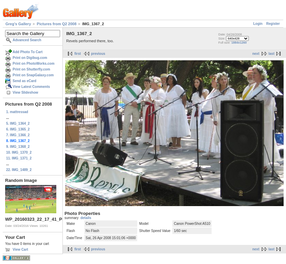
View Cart (20, 249)
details (86, 218)
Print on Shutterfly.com (31, 69)
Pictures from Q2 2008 (56, 24)
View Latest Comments (31, 87)
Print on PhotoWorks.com (34, 63)
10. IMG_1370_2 (19, 152)
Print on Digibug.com (30, 58)
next (255, 54)
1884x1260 (239, 42)
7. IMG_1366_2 (18, 135)
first (77, 54)
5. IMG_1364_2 (18, 123)
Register (273, 24)
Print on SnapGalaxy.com (33, 75)
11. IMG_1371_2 (19, 158)
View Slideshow (25, 92)
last (271, 54)
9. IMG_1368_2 (18, 147)
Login (257, 24)
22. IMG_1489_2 (19, 170)
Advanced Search (27, 40)
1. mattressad (17, 112)
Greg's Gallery (18, 24)
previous (98, 54)
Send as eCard (24, 81)
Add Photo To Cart (28, 52)
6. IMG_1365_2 (18, 129)
